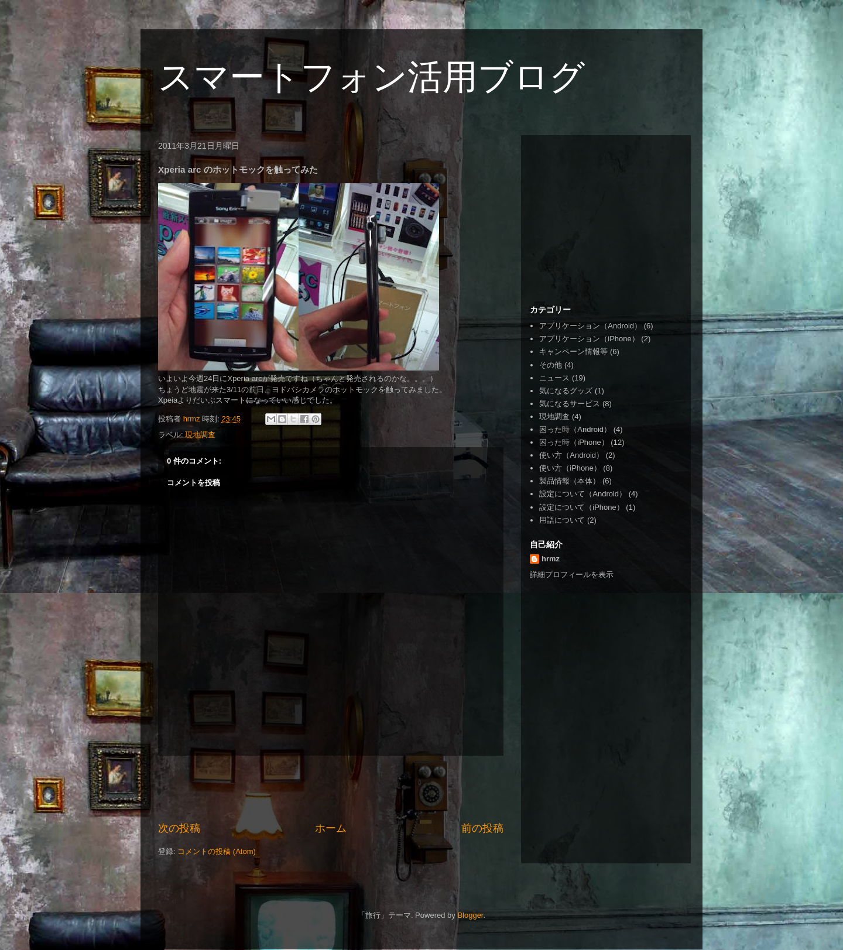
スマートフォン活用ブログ (371, 77)
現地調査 (200, 434)
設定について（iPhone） (581, 507)
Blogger (470, 915)
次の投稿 (179, 828)
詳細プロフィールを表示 (572, 574)
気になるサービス (569, 403)
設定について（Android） (582, 493)
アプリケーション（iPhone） (589, 338)
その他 (550, 365)
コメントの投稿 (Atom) (216, 851)
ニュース (554, 377)
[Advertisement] (331, 788)
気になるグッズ (565, 390)
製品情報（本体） (569, 480)
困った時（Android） (575, 429)
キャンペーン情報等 (573, 351)
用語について (562, 520)
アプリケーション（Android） (590, 325)
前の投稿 (482, 828)
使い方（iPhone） (570, 468)
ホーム (331, 828)
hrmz (551, 558)
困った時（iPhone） (573, 442)
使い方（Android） (571, 455)
